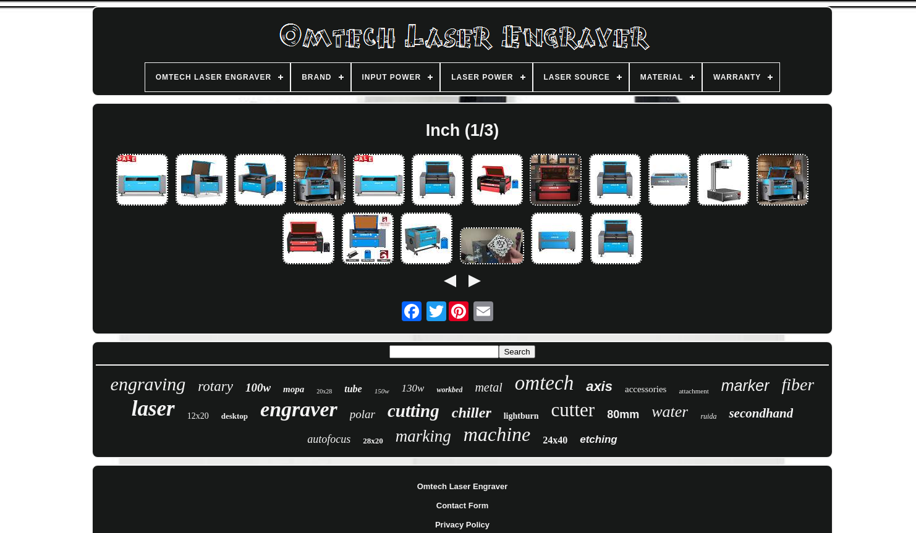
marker (745, 385)
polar (362, 414)
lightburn (521, 416)
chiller (471, 413)
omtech (544, 383)
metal (488, 387)
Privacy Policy (462, 524)
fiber (798, 384)
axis (599, 386)
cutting (413, 411)
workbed (449, 389)
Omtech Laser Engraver (462, 486)
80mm (623, 414)
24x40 (555, 440)
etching (598, 439)
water (669, 412)
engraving (148, 384)
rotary (215, 386)
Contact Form (462, 505)
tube (353, 389)
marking (423, 436)
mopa (293, 389)
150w (382, 391)
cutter (573, 410)
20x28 (324, 391)
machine (497, 434)
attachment (693, 391)
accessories (645, 389)
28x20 (373, 440)
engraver (298, 409)
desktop (234, 416)
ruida (708, 416)
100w (258, 387)
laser (153, 409)
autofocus (328, 439)
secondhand (761, 413)
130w (413, 388)
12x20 (198, 416)
